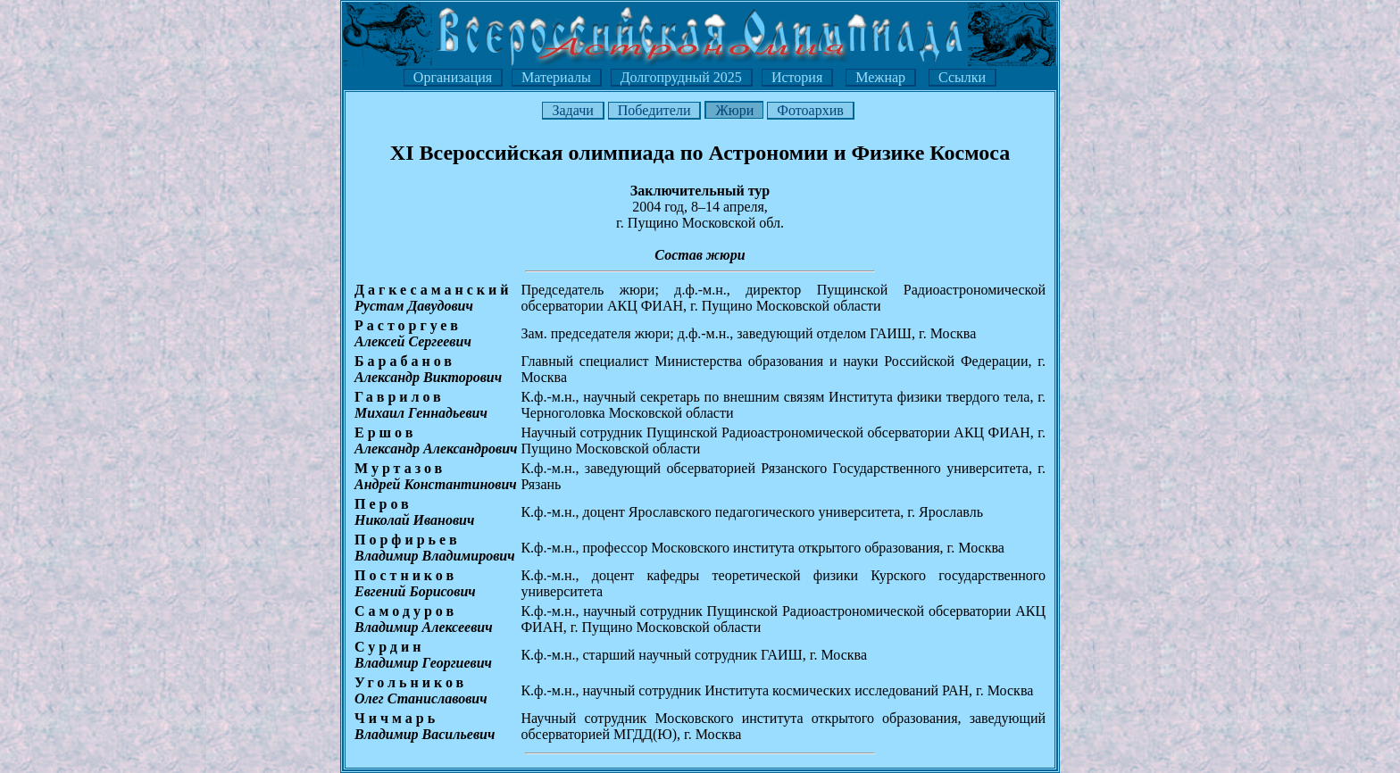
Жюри (734, 110)
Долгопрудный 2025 (681, 77)
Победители (654, 110)
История (796, 77)
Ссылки (962, 77)
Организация (452, 77)
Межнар (880, 77)
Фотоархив (810, 110)
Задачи (572, 110)
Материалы (556, 77)
